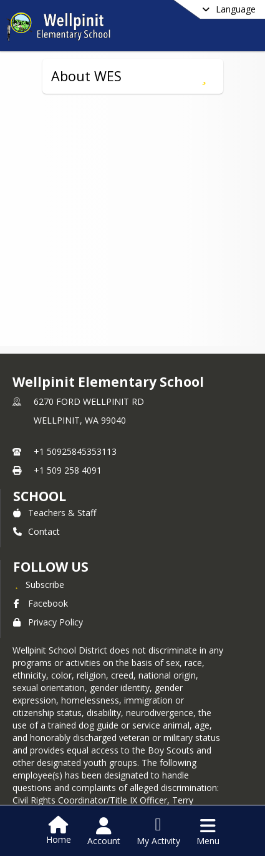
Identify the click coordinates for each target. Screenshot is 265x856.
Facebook (40, 603)
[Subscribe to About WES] (204, 76)
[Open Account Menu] (103, 831)
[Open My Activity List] (158, 831)
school (39, 496)
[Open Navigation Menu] (207, 831)
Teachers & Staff (54, 513)
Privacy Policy (48, 622)
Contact (36, 531)
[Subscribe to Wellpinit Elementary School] (38, 584)
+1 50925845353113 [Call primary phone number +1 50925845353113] (75, 451)
